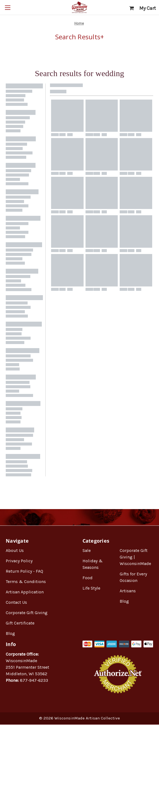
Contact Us (16, 602)
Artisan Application (25, 591)
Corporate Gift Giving (27, 612)
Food (88, 577)
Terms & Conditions (26, 581)
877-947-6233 (34, 680)
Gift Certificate (20, 623)
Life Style (91, 588)
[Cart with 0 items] (142, 8)
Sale (87, 550)
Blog (10, 633)
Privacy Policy (19, 560)
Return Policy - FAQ (24, 571)
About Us (15, 550)
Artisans (128, 590)
